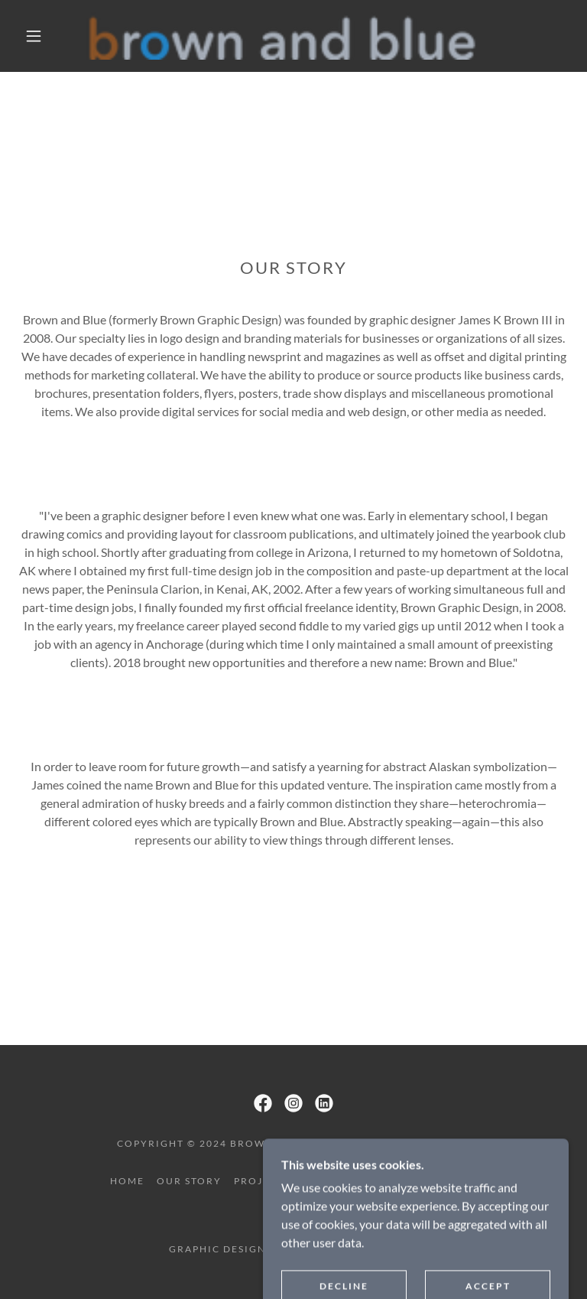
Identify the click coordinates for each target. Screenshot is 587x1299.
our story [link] (189, 1181)
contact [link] (450, 1181)
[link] (281, 36)
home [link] (127, 1181)
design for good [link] (357, 1181)
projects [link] (262, 1181)
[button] (33, 36)
